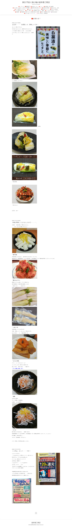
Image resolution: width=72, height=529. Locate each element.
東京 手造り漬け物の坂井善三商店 (36, 2)
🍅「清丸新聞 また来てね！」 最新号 (38, 10)
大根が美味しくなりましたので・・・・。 (24, 222)
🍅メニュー (41, 6)
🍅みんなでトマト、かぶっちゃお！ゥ (33, 9)
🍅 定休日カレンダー (34, 6)
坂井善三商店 (36, 522)
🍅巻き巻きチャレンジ (45, 9)
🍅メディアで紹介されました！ (19, 10)
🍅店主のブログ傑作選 (54, 9)
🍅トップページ (21, 6)
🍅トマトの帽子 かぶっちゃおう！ (20, 9)
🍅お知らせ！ (27, 6)
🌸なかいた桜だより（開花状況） (42, 13)
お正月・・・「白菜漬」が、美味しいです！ (25, 24)
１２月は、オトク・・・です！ (21, 451)
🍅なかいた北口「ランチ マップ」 (30, 13)
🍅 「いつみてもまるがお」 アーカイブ (51, 10)
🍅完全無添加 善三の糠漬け (49, 6)
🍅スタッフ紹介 (28, 10)
